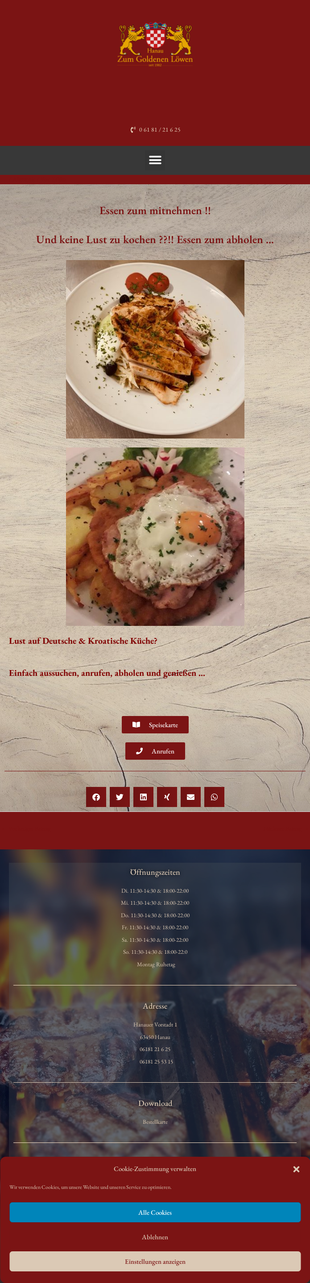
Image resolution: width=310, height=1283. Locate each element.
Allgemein (24, 179)
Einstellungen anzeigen (155, 1261)
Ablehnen (155, 1237)
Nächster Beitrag (286, 828)
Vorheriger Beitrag (26, 828)
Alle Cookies (155, 1212)
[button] (296, 1169)
